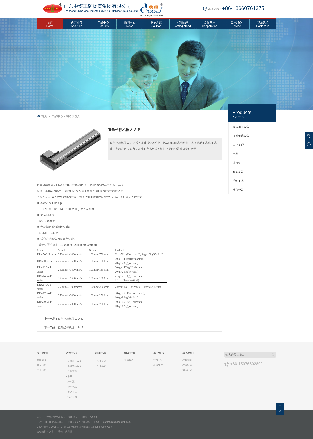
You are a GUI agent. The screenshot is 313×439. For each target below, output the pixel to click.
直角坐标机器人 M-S (61, 327)
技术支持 (158, 360)
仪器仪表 (129, 360)
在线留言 (187, 365)
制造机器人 (73, 116)
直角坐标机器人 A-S (61, 318)
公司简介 (41, 360)
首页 (44, 116)
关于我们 (41, 370)
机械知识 (158, 365)
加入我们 (187, 370)
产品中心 (57, 116)
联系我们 (41, 365)
